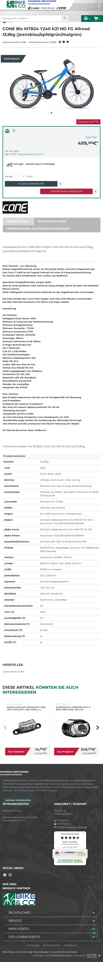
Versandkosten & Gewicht (30, 154)
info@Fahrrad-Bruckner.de (70, 827)
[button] (51, 112)
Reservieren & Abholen (66, 191)
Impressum (70, 945)
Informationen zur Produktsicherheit (38, 228)
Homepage (33, 945)
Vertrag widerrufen (18, 800)
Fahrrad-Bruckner (62, 955)
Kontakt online (51, 945)
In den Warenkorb (31, 183)
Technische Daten (52, 221)
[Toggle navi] (3, 2)
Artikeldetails (18, 221)
